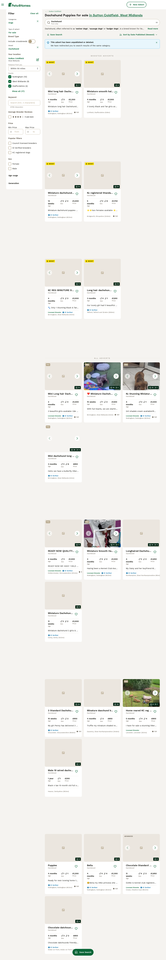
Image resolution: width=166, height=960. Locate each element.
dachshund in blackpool (19, 927)
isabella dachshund (47, 908)
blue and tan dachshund (110, 948)
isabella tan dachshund (110, 930)
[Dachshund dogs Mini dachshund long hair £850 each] (63, 347)
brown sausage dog (78, 925)
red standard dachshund (50, 944)
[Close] (157, 87)
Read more (153, 74)
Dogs (11, 70)
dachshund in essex (17, 932)
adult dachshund (46, 934)
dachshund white (107, 925)
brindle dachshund (138, 934)
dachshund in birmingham (20, 936)
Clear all (34, 58)
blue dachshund (46, 918)
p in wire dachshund (138, 920)
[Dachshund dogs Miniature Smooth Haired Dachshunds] (141, 347)
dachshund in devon (17, 908)
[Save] (77, 137)
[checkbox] (9, 115)
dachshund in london (18, 918)
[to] (34, 246)
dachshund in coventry (19, 922)
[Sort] (138, 79)
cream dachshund (77, 944)
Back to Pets (15, 64)
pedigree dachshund (48, 939)
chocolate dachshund (79, 904)
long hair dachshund (139, 908)
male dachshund (46, 904)
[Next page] (114, 717)
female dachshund (17, 950)
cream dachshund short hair (112, 920)
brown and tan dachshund (81, 934)
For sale (14, 82)
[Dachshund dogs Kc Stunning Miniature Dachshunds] (141, 284)
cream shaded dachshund (81, 939)
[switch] (31, 98)
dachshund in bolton (18, 913)
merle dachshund (107, 939)
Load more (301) (30, 163)
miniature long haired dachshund (109, 914)
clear (36, 104)
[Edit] (37, 174)
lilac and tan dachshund (140, 946)
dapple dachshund (77, 920)
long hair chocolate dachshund (78, 909)
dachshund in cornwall (19, 941)
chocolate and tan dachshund (52, 948)
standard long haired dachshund (139, 914)
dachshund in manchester (20, 904)
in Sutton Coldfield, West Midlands (116, 60)
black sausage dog (47, 922)
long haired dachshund (49, 913)
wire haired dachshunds (110, 904)
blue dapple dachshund (80, 930)
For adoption (30, 82)
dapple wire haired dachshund (138, 940)
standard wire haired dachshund (48, 928)
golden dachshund (138, 925)
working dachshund (108, 944)
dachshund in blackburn (19, 946)
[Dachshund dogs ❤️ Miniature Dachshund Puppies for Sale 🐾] (102, 284)
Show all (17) (18, 206)
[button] (63, 119)
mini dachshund (136, 930)
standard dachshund (138, 904)
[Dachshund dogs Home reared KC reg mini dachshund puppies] (102, 506)
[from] (17, 246)
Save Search (54, 79)
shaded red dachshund (79, 916)
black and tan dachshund (111, 908)
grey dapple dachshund (110, 934)
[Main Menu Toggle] (2, 4)
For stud (14, 88)
